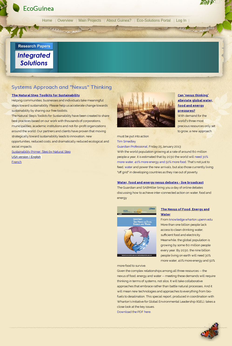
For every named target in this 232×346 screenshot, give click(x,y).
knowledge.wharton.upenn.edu (191, 219)
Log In (181, 20)
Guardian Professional (132, 146)
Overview (65, 20)
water (129, 167)
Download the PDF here (133, 312)
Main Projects (89, 20)
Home (47, 20)
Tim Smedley (126, 141)
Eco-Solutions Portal (154, 20)
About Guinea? (118, 20)
